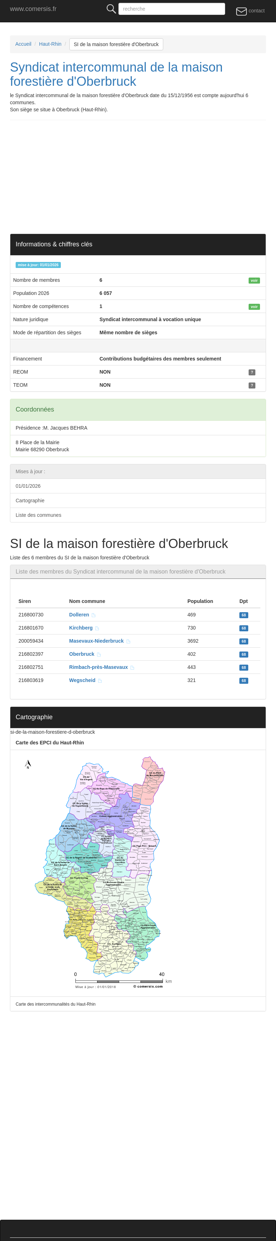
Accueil (23, 44)
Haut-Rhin (50, 44)
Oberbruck (85, 654)
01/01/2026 (28, 486)
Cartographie (30, 500)
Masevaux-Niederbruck (100, 641)
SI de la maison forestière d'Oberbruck (116, 44)
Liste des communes (38, 515)
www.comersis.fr (33, 8)
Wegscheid (85, 680)
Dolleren (82, 614)
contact (250, 11)
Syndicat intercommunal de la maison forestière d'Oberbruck (116, 74)
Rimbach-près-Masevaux (102, 667)
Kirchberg (84, 628)
